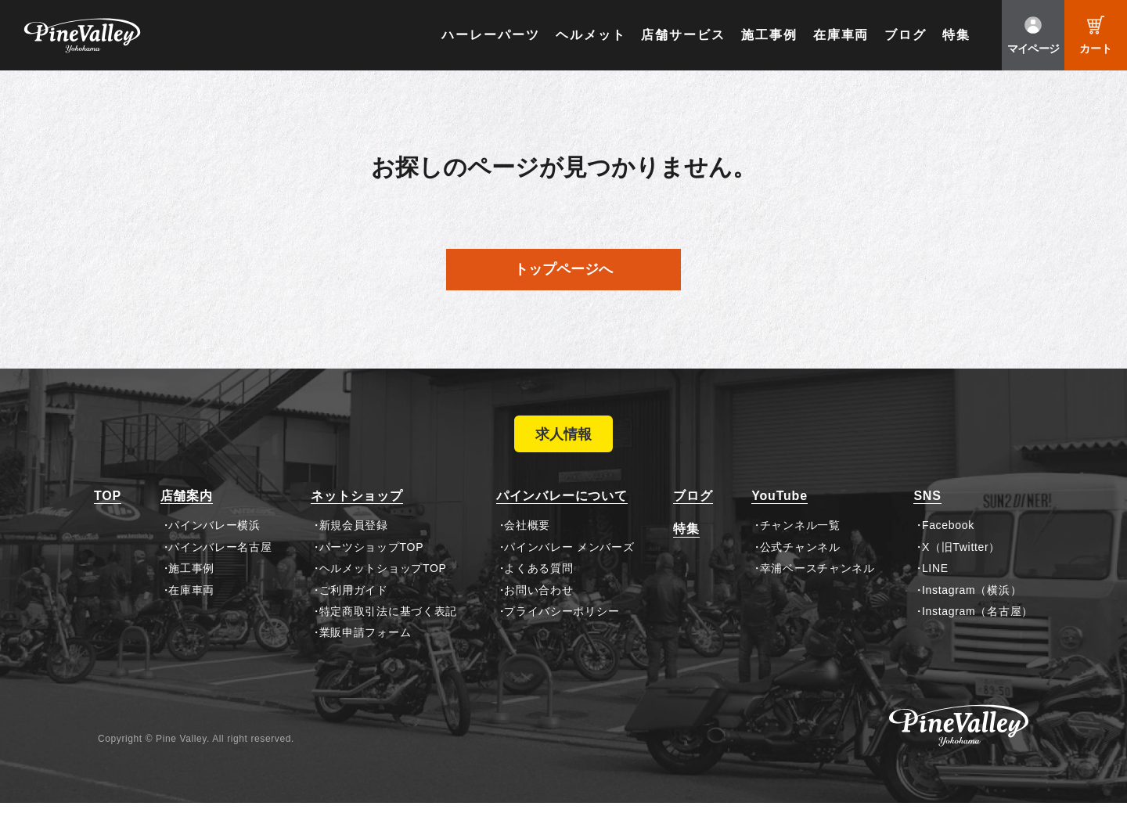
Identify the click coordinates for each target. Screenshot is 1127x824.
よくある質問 (538, 589)
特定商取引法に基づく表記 (388, 632)
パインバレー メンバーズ (569, 567)
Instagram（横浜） (971, 610)
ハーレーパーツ (490, 34)
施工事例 (769, 34)
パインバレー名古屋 (220, 567)
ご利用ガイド (353, 610)
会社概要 (527, 546)
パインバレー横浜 (214, 546)
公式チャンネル (800, 567)
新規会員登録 (353, 546)
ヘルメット (591, 34)
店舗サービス (683, 34)
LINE (935, 589)
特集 (956, 34)
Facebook (948, 546)
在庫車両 (841, 34)
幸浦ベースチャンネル (817, 589)
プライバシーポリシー (561, 632)
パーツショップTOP (371, 567)
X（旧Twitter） (961, 567)
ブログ (905, 34)
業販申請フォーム (365, 653)
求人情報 (563, 444)
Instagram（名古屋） (977, 632)
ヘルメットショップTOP (383, 589)
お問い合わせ (538, 610)
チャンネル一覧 (800, 546)
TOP (107, 517)
